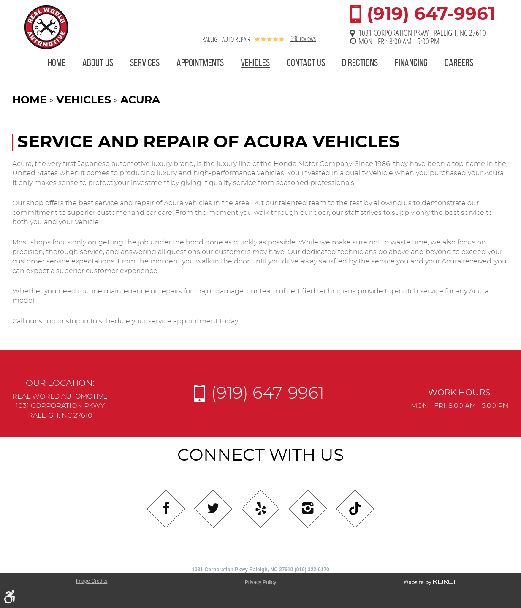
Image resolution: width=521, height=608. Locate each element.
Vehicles (255, 62)
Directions (360, 62)
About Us (97, 62)
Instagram (307, 508)
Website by (429, 582)
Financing (411, 62)
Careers (459, 62)
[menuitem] (56, 64)
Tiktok (355, 508)
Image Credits (92, 581)
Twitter (213, 508)
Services (145, 62)
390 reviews (303, 38)
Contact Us (306, 62)
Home (56, 62)
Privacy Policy (261, 582)
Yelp (260, 508)
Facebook (165, 508)
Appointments (200, 62)
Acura (140, 100)
